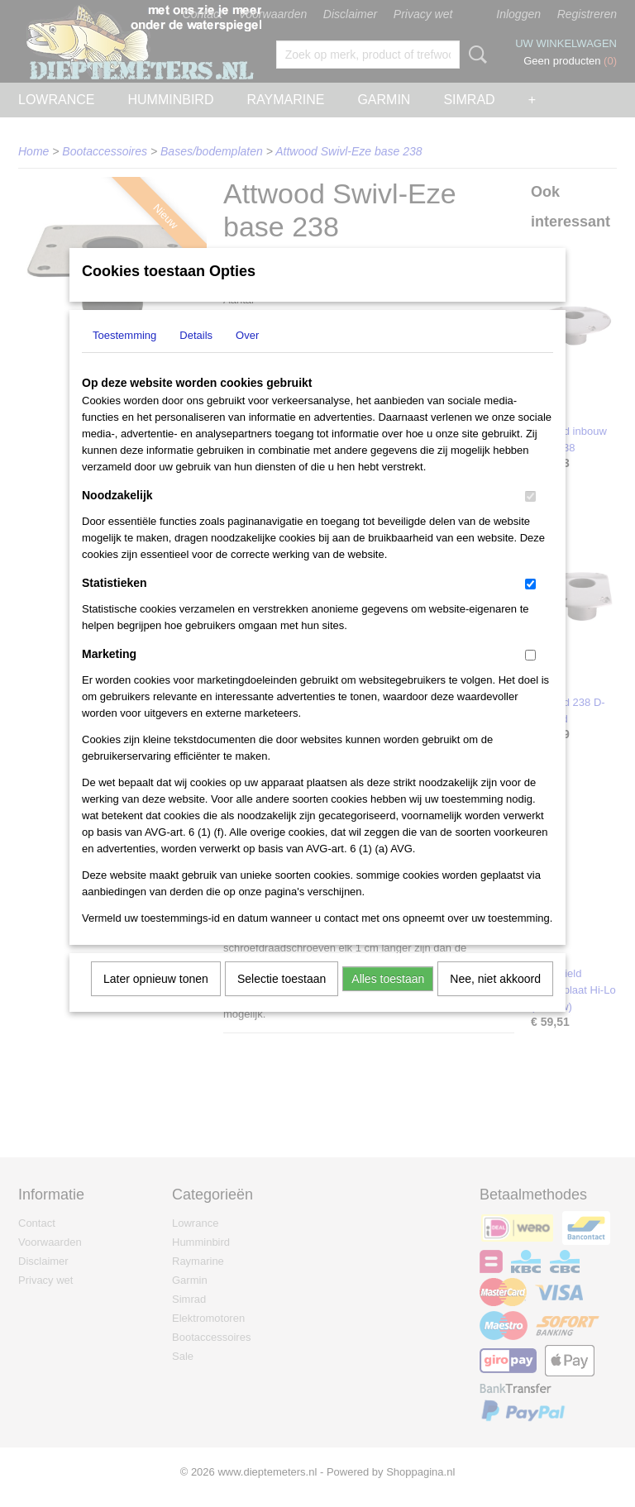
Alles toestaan (387, 1000)
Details (195, 357)
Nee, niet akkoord (495, 1000)
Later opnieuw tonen (155, 1000)
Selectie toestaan (281, 1000)
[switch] (530, 518)
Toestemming (124, 357)
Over (247, 357)
